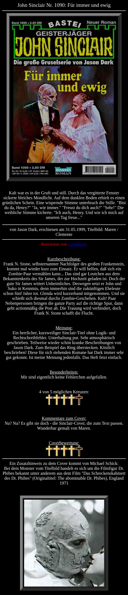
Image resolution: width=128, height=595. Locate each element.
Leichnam (77, 244)
